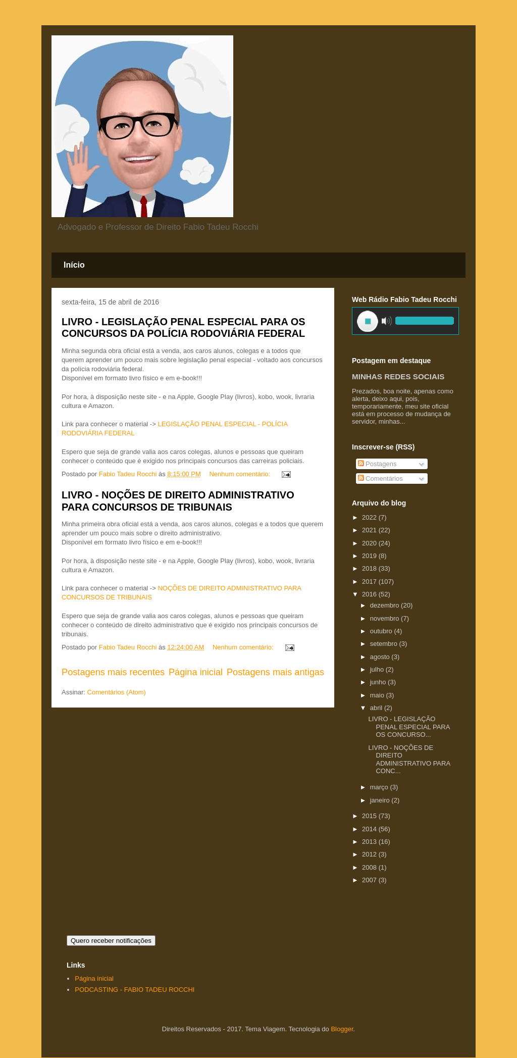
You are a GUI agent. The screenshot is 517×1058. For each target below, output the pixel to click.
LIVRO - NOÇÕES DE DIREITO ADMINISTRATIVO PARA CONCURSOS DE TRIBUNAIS (178, 500)
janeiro (381, 800)
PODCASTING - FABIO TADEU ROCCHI (134, 989)
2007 (370, 880)
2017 (370, 581)
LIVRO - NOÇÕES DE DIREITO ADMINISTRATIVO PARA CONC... (409, 759)
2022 (370, 517)
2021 (370, 530)
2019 (370, 556)
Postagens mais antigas (275, 672)
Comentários (380, 478)
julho (378, 669)
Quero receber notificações (111, 940)
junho (379, 682)
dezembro (385, 605)
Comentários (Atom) (116, 692)
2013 (370, 841)
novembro (385, 618)
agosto (381, 657)
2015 (370, 816)
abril (377, 708)
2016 (370, 594)
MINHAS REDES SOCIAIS (398, 376)
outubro (382, 631)
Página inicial (196, 672)
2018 (370, 568)
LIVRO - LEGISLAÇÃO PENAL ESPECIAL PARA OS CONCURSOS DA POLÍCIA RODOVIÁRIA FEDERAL (183, 327)
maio (378, 695)
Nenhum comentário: (240, 474)
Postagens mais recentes (113, 672)
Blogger (342, 1029)
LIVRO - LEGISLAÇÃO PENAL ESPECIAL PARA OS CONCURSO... (408, 726)
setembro (384, 643)
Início (74, 265)
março (380, 787)
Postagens (377, 464)
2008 (370, 867)
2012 (370, 854)
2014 (370, 829)
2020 (370, 543)
